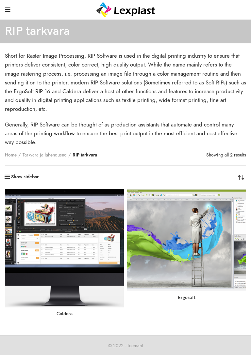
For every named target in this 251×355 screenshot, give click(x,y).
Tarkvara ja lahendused (45, 155)
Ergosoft (186, 297)
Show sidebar (25, 177)
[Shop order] (241, 177)
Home (11, 155)
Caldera (65, 314)
